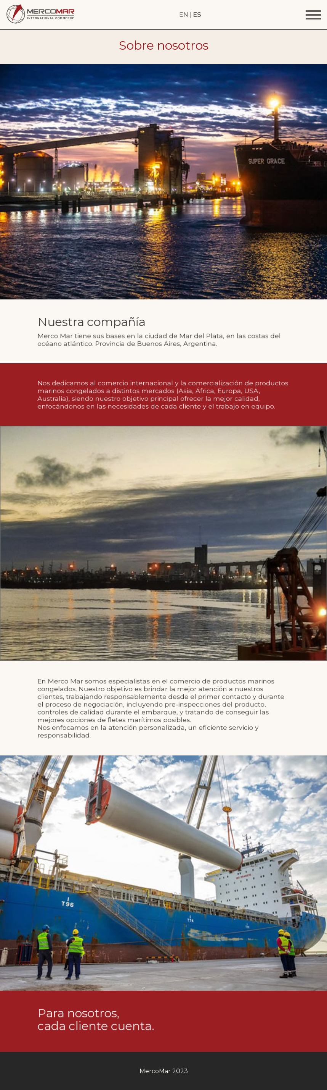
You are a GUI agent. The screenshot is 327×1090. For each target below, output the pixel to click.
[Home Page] (40, 22)
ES (197, 14)
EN (183, 14)
